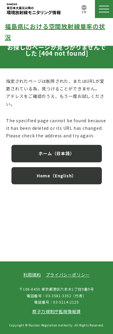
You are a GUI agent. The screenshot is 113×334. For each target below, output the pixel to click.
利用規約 (32, 275)
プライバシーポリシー (68, 275)
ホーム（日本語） (56, 153)
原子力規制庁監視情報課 (56, 311)
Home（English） (56, 176)
